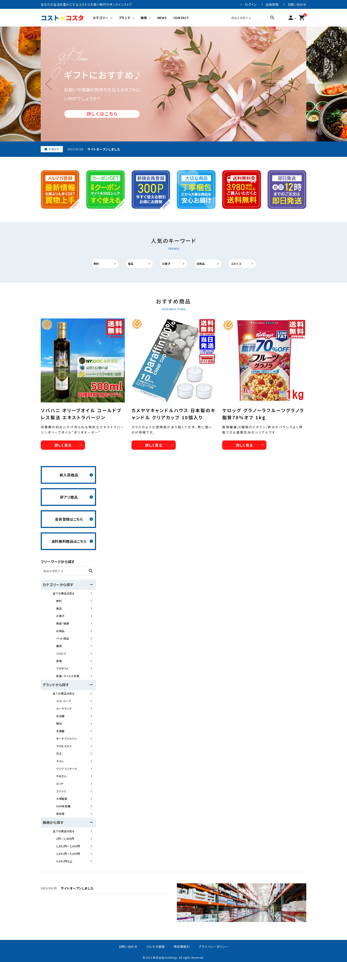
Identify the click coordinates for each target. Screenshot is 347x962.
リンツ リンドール (66, 768)
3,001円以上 (64, 861)
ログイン (251, 4)
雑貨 (59, 646)
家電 (59, 661)
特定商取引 (182, 946)
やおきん (61, 776)
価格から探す (53, 822)
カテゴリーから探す (57, 584)
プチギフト (62, 668)
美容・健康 (62, 623)
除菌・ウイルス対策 (67, 676)
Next (295, 84)
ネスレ (60, 761)
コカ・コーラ (63, 701)
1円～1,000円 (65, 838)
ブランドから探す (55, 684)
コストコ (236, 263)
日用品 (201, 263)
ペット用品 (62, 638)
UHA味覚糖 (63, 806)
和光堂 (60, 813)
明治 (59, 723)
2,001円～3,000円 (68, 853)
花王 (59, 753)
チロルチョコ (63, 746)
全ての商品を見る (64, 593)
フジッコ (61, 791)
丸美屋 (60, 731)
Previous (52, 84)
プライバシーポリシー (213, 946)
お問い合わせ (296, 4)
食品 (130, 263)
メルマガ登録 (155, 946)
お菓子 (166, 263)
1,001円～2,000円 (68, 846)
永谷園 (60, 716)
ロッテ (60, 783)
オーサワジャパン (66, 738)
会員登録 (272, 4)
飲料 (96, 263)
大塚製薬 (61, 798)
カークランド (63, 708)
